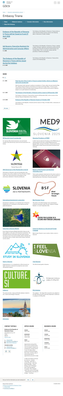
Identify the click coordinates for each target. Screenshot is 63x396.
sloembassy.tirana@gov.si (12, 341)
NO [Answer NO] (33, 380)
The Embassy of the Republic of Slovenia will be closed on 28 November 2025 (36, 92)
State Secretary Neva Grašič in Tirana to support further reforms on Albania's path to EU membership (36, 81)
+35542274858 (9, 340)
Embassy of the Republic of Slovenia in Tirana (12, 385)
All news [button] (6, 108)
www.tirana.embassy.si (11, 342)
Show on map (7, 337)
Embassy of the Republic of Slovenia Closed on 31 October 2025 (32, 100)
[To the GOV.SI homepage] (10, 4)
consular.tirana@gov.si (11, 348)
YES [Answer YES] (28, 380)
